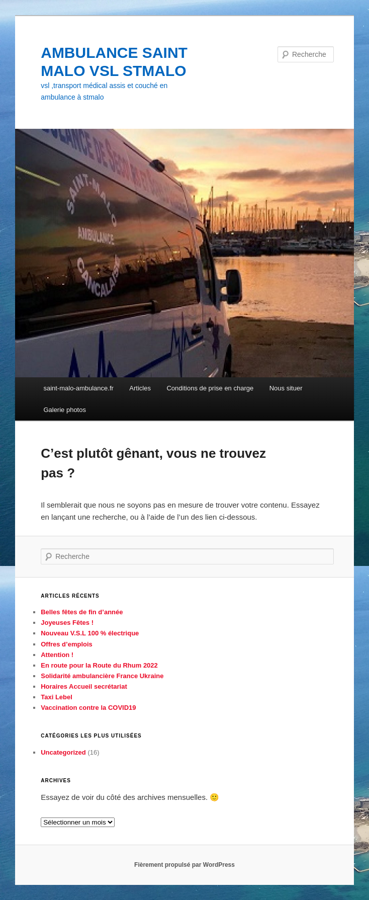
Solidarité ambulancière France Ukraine (102, 676)
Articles (140, 388)
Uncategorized (63, 752)
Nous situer (286, 388)
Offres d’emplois (67, 644)
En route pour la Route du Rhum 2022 (99, 665)
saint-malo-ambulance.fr (78, 388)
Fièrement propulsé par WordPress (184, 864)
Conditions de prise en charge (209, 388)
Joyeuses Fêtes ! (67, 622)
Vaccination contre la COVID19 (88, 707)
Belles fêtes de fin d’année (82, 612)
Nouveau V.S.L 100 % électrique (90, 633)
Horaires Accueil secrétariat (84, 686)
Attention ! (57, 655)
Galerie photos (64, 410)
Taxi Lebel (56, 697)
